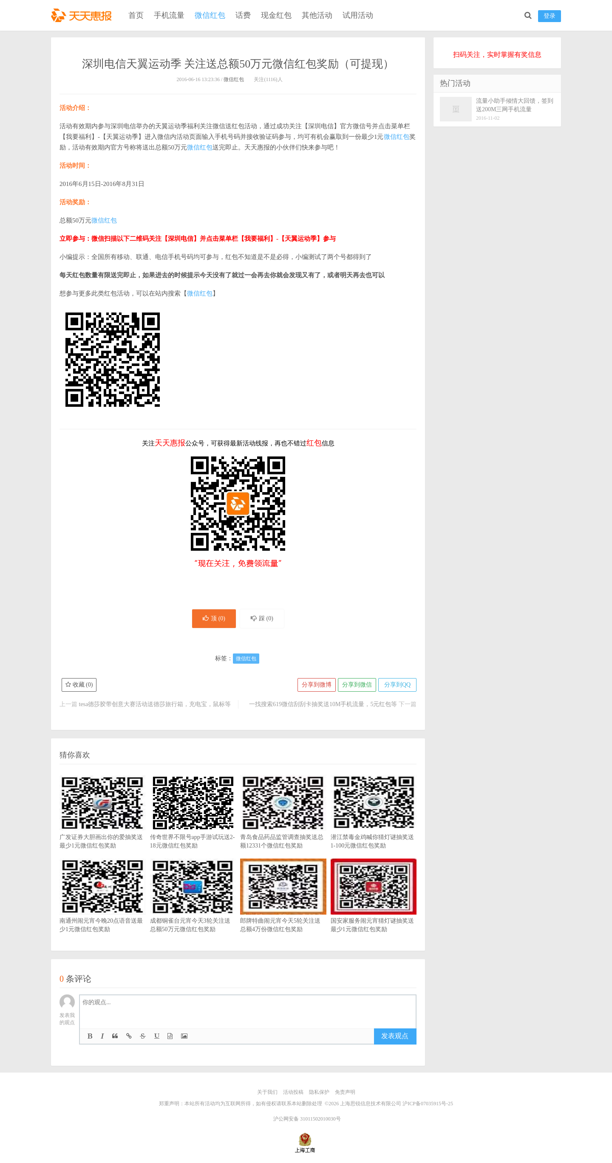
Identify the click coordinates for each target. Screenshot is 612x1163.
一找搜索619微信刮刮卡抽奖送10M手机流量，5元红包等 (323, 704)
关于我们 (267, 1092)
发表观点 (394, 1035)
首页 (136, 15)
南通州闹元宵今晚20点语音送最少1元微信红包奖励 (103, 908)
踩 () (262, 618)
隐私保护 (319, 1092)
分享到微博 (317, 684)
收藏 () (79, 684)
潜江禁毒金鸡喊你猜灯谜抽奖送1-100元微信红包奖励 (374, 824)
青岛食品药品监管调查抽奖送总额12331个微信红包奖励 (283, 824)
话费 (243, 15)
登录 (549, 16)
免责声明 (345, 1092)
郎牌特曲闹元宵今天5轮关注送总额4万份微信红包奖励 (283, 908)
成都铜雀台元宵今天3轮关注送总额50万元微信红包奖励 (193, 908)
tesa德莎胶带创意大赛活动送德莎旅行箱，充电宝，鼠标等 (155, 704)
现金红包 (276, 15)
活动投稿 (293, 1092)
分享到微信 (357, 684)
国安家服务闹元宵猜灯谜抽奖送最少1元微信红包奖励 (374, 908)
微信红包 (210, 15)
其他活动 (317, 15)
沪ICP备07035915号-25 (427, 1104)
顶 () (214, 618)
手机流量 (169, 15)
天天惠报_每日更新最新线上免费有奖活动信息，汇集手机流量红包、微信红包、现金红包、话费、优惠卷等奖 (83, 15)
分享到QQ (397, 684)
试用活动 (358, 15)
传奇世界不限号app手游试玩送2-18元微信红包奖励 (193, 824)
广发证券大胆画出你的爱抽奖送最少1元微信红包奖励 (103, 824)
